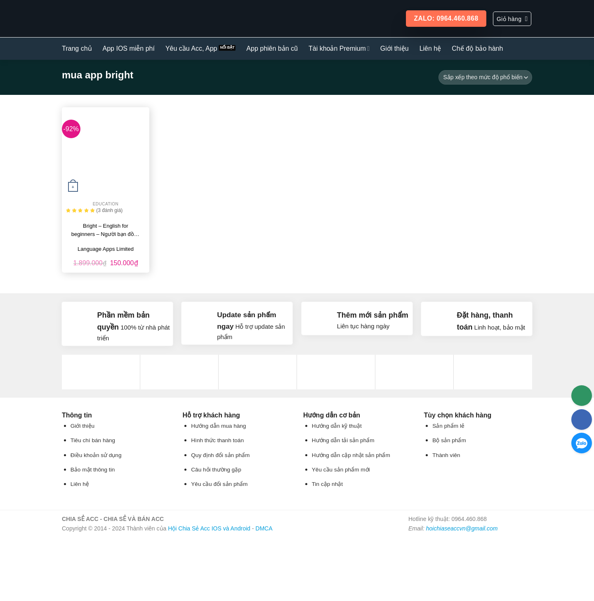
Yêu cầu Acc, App (191, 48)
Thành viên (446, 455)
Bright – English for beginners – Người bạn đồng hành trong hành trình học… (105, 230)
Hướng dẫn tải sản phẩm (343, 440)
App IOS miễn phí (129, 48)
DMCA (263, 528)
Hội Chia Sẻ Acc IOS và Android (209, 528)
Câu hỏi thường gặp (216, 470)
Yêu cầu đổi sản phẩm (219, 484)
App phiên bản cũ (272, 48)
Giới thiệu (394, 48)
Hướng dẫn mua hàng (218, 426)
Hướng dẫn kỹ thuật (337, 426)
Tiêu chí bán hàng (93, 440)
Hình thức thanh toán (217, 440)
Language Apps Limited (106, 249)
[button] (512, 19)
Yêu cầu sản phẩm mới (341, 470)
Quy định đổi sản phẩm (220, 455)
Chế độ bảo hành (477, 48)
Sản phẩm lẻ (448, 426)
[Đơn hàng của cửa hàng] (485, 77)
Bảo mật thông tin (93, 470)
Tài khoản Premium (339, 48)
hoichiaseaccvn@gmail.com (462, 528)
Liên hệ (430, 48)
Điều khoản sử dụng (96, 455)
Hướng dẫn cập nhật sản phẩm (351, 455)
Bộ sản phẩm (449, 440)
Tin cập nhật (327, 484)
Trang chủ (77, 48)
